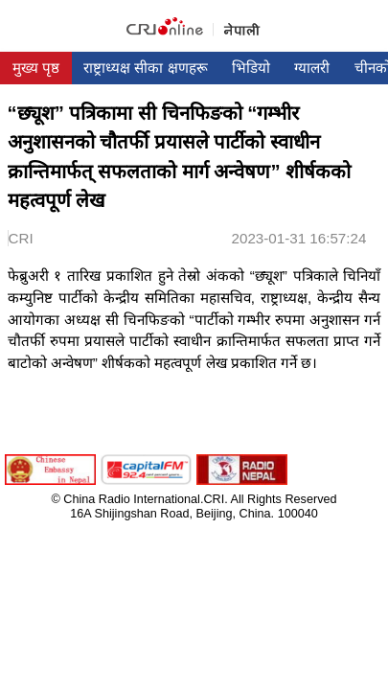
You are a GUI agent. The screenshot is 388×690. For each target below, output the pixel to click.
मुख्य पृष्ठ (35, 67)
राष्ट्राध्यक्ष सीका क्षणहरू (145, 67)
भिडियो (251, 67)
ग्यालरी (312, 67)
